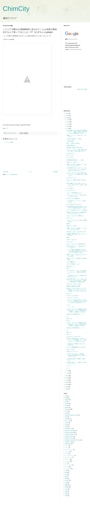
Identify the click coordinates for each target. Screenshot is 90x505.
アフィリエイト (69, 449)
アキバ (67, 445)
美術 (66, 491)
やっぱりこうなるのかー (73, 295)
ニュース (67, 461)
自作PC (67, 480)
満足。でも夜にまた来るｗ (73, 143)
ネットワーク (68, 465)
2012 (67, 375)
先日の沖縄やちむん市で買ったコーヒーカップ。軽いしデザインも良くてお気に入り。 (77, 185)
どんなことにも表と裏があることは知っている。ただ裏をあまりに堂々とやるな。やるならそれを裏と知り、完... (77, 301)
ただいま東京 (70, 188)
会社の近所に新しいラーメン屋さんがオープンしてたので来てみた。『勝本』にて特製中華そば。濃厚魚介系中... (77, 280)
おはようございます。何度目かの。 (76, 215)
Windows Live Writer (70, 430)
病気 (66, 493)
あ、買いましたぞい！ (72, 177)
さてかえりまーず (71, 190)
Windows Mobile (69, 432)
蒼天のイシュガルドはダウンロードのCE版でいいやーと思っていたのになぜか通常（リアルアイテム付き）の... (77, 290)
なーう (68, 368)
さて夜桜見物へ (70, 141)
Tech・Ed (67, 421)
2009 (67, 382)
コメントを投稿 (9, 142)
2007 (67, 386)
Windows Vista (68, 442)
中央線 (67, 488)
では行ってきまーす (72, 239)
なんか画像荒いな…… (72, 262)
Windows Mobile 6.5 (70, 434)
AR (66, 396)
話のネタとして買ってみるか (74, 284)
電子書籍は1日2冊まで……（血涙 (75, 160)
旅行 (66, 495)
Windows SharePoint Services (72, 440)
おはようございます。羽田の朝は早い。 (77, 244)
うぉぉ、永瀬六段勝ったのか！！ (75, 193)
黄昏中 (68, 223)
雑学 (66, 478)
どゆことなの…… (71, 155)
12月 (68, 119)
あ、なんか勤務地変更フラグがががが (76, 347)
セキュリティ (68, 457)
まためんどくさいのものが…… (74, 336)
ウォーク (69, 366)
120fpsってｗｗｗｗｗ (72, 351)
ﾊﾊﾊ (67, 316)
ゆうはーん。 (70, 218)
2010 (67, 380)
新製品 (67, 486)
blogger (67, 399)
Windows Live (68, 428)
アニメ (67, 447)
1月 (68, 373)
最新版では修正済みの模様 (73, 286)
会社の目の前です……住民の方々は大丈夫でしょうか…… (77, 363)
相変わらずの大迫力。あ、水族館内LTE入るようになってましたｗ (77, 213)
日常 (66, 490)
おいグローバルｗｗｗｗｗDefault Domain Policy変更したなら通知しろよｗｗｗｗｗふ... (76, 355)
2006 (67, 389)
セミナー (67, 459)
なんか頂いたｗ (70, 153)
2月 (68, 370)
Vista (66, 424)
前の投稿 (55, 171)
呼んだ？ (69, 320)
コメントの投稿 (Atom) (11, 174)
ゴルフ (67, 453)
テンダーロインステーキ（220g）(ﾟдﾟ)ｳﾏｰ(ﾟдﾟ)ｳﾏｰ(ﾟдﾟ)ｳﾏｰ (77, 195)
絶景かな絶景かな (71, 145)
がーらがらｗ (70, 242)
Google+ (67, 409)
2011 (67, 378)
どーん (68, 304)
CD (66, 401)
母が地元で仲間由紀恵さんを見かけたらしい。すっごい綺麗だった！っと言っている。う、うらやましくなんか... (77, 340)
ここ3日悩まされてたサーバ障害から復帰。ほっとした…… (76, 276)
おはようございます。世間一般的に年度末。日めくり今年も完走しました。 (77, 150)
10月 (68, 124)
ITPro (66, 411)
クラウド (67, 451)
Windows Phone (69, 436)
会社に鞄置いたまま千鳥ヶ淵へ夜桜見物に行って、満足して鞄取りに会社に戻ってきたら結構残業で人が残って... (77, 132)
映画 (66, 472)
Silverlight (67, 419)
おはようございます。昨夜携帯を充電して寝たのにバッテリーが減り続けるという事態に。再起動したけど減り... (77, 311)
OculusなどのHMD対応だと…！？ (75, 314)
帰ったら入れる (70, 349)
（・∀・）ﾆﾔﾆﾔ (70, 307)
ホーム (30, 171)
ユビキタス (68, 468)
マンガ (67, 466)
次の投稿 (5, 171)
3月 (68, 128)
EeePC (67, 403)
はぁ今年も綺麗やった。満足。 (74, 139)
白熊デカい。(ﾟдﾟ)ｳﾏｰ (72, 162)
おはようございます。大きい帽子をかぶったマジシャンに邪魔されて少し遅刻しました (77, 174)
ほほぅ (68, 268)
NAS (66, 417)
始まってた (69, 293)
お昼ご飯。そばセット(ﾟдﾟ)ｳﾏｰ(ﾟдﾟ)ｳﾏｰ (76, 231)
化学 (66, 474)
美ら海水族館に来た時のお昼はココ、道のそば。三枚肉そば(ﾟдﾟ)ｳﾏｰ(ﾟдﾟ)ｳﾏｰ (77, 207)
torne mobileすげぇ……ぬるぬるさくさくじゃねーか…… (76, 247)
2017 (67, 113)
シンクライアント (69, 455)
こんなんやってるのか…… (73, 297)
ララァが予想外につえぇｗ (73, 264)
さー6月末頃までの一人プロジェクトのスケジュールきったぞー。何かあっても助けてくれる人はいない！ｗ (77, 169)
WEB (66, 426)
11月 (68, 122)
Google (67, 407)
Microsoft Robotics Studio (71, 415)
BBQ (66, 397)
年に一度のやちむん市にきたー (74, 204)
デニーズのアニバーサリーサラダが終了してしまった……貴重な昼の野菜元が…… (77, 272)
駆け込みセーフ (70, 266)
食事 (66, 484)
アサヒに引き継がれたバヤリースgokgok (77, 210)
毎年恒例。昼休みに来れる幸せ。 (75, 147)
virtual (66, 422)
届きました (69, 318)
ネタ (66, 463)
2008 (67, 384)
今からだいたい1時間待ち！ (74, 198)
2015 (67, 117)
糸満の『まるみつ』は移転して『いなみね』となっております (77, 165)
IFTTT (6, 128)
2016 (67, 115)
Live (66, 413)
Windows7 (67, 443)
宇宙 (66, 470)
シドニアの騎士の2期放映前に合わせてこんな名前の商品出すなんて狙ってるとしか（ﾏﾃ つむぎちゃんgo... (77, 251)
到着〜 (68, 237)
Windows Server (69, 438)
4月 (68, 126)
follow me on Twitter (82, 89)
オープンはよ (70, 157)
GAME (66, 405)
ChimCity (16, 8)
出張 (66, 482)
